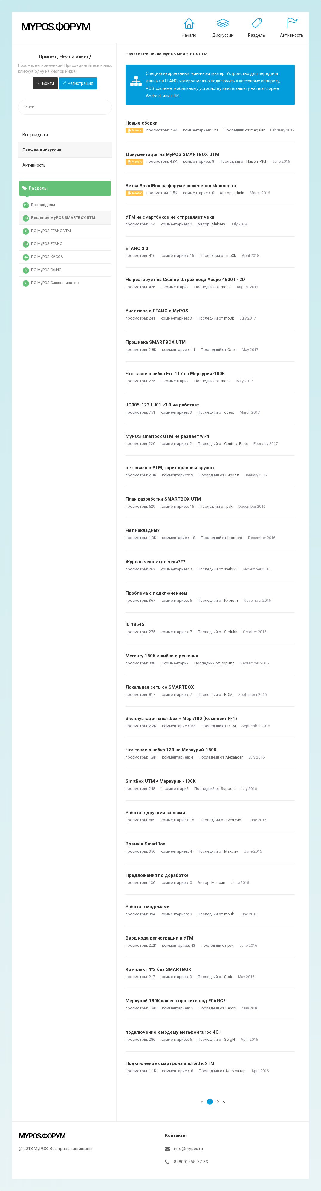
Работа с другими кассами (155, 812)
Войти (48, 83)
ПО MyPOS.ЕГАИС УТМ (47, 231)
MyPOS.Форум (55, 27)
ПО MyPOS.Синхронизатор (51, 283)
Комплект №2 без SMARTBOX (158, 969)
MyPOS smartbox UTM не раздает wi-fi (167, 436)
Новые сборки (142, 123)
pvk (229, 506)
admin (238, 193)
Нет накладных (143, 530)
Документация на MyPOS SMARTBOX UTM (172, 154)
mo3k (231, 255)
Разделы (257, 35)
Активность (291, 35)
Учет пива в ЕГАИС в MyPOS (157, 311)
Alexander (234, 757)
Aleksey (218, 224)
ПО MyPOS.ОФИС (42, 270)
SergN (230, 1008)
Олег (231, 349)
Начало (189, 35)
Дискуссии (222, 35)
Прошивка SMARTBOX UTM (156, 342)
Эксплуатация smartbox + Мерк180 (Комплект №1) (181, 718)
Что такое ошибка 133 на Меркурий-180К (171, 750)
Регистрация (80, 83)
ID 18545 (135, 624)
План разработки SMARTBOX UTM (163, 499)
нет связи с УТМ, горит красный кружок (170, 467)
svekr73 (231, 569)
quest (229, 412)
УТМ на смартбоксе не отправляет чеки (170, 217)
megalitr (257, 130)
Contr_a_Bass (236, 443)
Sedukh (230, 632)
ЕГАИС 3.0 (137, 248)
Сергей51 (234, 820)
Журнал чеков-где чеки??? (155, 561)
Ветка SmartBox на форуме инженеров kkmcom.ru (181, 185)
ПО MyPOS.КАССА (43, 257)
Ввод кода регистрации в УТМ (159, 938)
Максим (231, 851)
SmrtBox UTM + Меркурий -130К (161, 781)
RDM (228, 694)
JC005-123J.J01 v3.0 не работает (162, 405)
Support (228, 788)
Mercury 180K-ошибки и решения (162, 656)
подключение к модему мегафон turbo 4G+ (173, 1032)
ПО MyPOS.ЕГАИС (42, 244)
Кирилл (232, 475)
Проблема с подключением (156, 593)
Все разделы (35, 134)
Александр (235, 1071)
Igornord (234, 537)
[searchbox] (65, 107)
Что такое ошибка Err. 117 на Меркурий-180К (175, 373)
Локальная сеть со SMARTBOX (160, 687)
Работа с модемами (147, 906)
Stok (228, 976)
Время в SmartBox (145, 844)
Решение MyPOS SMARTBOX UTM (59, 218)
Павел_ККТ (256, 161)
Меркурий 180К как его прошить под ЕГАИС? (176, 1000)
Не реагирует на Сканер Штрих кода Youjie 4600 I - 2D (185, 279)
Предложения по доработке (157, 875)
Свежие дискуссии (41, 150)
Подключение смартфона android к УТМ (170, 1063)
